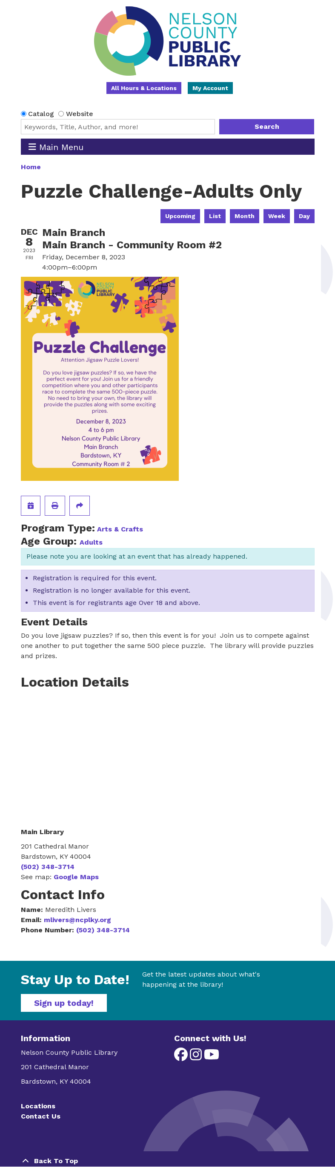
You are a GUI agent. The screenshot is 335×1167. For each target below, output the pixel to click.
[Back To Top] (168, 1161)
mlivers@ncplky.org (77, 920)
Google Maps (76, 877)
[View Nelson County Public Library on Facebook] (182, 1057)
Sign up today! (64, 1003)
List (215, 216)
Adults (91, 542)
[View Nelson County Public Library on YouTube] (211, 1057)
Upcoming (180, 216)
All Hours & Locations (144, 88)
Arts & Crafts (120, 529)
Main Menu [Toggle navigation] (56, 147)
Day (304, 216)
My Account (210, 88)
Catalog (41, 114)
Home (31, 167)
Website (79, 114)
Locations (38, 1106)
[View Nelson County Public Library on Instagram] (197, 1057)
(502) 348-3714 (47, 867)
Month (245, 216)
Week (276, 216)
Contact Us (40, 1116)
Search (267, 126)
